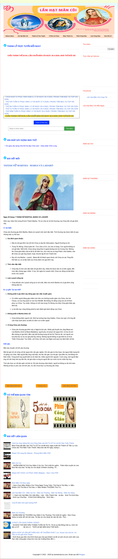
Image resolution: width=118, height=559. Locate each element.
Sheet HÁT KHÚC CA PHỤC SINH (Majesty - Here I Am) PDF (35, 473)
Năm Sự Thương (18, 513)
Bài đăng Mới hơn (13, 386)
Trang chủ (42, 386)
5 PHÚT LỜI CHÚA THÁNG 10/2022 (25, 523)
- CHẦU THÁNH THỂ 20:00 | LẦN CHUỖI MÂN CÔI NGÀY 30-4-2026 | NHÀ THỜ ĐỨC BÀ (39, 116)
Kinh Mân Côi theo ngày (21, 483)
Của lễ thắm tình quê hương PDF (24, 503)
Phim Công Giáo (81, 36)
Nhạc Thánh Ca (67, 36)
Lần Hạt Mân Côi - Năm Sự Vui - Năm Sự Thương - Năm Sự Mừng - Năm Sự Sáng (43, 493)
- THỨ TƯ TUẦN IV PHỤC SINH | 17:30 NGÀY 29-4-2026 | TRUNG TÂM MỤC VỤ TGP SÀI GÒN (41, 109)
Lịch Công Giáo (95, 36)
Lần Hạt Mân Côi (23, 36)
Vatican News (10, 36)
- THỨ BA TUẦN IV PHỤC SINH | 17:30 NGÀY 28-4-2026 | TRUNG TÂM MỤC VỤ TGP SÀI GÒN (41, 106)
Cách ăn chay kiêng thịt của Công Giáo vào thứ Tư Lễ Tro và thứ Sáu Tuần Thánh (43, 443)
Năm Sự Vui (16, 463)
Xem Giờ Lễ (107, 36)
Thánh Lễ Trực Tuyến (38, 36)
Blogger (82, 555)
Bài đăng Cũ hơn (69, 386)
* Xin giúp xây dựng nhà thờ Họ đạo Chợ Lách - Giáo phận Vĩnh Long (31, 146)
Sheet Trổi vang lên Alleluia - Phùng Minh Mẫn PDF (31, 453)
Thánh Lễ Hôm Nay (41, 122)
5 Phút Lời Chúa (54, 36)
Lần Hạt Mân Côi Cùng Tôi (97, 97)
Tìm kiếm (69, 128)
